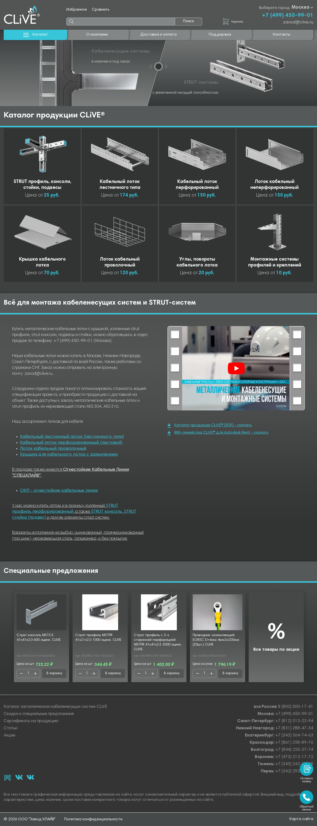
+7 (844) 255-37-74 (294, 750)
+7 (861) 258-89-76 (294, 743)
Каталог (35, 35)
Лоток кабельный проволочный (53, 448)
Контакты (281, 35)
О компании (97, 35)
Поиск (188, 21)
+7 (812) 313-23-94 (294, 721)
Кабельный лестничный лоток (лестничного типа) (72, 437)
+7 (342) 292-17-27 (294, 771)
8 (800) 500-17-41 (295, 707)
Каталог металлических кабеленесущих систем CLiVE (55, 707)
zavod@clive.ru (298, 22)
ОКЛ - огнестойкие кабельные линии (59, 491)
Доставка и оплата (158, 35)
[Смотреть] (236, 368)
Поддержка (220, 35)
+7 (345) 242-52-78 (294, 764)
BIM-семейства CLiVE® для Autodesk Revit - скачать (217, 433)
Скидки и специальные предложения (39, 714)
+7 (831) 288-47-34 (294, 728)
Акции (9, 736)
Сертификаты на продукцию (31, 721)
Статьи (10, 728)
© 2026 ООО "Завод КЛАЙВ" (29, 819)
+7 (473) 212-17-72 (294, 757)
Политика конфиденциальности (93, 819)
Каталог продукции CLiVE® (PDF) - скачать (209, 425)
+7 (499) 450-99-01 (287, 15)
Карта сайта (301, 819)
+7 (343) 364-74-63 (294, 736)
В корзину (54, 673)
